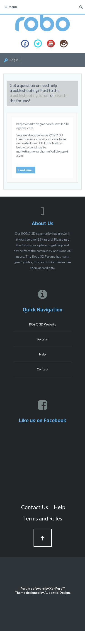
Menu (11, 7)
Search (60, 95)
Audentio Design (57, 592)
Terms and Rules (42, 518)
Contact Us (34, 507)
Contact (43, 369)
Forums (42, 339)
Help (42, 354)
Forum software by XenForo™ (42, 588)
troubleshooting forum (29, 95)
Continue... (26, 170)
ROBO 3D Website (42, 324)
